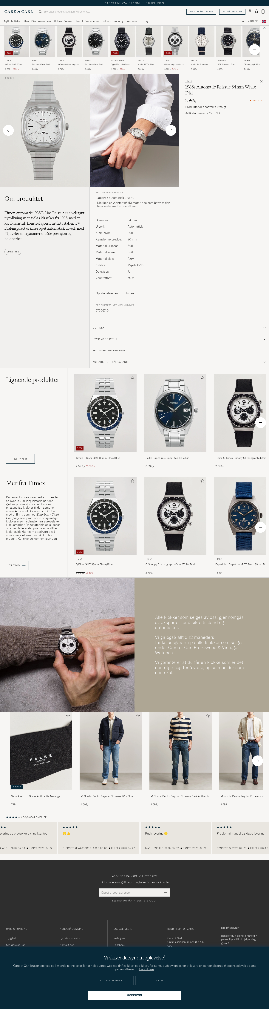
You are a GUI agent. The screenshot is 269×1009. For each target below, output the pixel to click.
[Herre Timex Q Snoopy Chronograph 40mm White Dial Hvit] (69, 41)
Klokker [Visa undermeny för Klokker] (57, 21)
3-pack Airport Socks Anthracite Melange (35, 796)
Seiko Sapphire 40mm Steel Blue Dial (168, 458)
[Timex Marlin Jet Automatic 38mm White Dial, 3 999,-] (202, 48)
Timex (8, 60)
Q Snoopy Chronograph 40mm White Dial (68, 64)
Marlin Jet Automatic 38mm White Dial (199, 64)
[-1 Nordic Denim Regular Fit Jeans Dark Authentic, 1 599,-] (181, 759)
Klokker (9, 78)
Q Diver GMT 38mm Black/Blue (13, 64)
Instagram (120, 938)
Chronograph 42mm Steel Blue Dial (255, 64)
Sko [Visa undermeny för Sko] (33, 21)
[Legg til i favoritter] (132, 378)
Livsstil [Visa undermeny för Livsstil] (79, 21)
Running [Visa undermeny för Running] (118, 21)
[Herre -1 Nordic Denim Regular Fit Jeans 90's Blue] (111, 751)
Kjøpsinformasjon (70, 938)
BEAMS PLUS (117, 60)
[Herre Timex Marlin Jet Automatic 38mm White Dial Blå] (201, 41)
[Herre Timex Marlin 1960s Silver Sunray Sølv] (148, 41)
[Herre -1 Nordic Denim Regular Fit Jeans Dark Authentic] (180, 751)
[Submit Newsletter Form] (165, 892)
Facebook (119, 945)
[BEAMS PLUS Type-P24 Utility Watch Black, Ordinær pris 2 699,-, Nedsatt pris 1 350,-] (122, 48)
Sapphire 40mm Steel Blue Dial (41, 64)
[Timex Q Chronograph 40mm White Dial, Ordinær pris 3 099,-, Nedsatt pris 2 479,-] (175, 48)
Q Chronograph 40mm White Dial (173, 64)
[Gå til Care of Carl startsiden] (18, 11)
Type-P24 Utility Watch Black (121, 64)
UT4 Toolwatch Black (226, 64)
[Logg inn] (250, 11)
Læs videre (146, 969)
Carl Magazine (250, 21)
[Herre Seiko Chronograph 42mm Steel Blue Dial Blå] (255, 41)
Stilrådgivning (232, 11)
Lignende (33, 380)
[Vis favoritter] (256, 11)
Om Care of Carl (16, 945)
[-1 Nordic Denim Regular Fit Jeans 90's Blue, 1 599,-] (111, 759)
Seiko (35, 60)
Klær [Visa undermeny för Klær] (26, 21)
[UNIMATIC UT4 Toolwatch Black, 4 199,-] (228, 48)
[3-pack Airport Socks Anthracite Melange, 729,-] (41, 759)
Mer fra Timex (25, 483)
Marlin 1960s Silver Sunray (146, 64)
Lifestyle (13, 251)
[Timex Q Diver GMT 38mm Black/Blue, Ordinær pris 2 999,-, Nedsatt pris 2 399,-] (16, 48)
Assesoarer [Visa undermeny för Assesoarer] (44, 21)
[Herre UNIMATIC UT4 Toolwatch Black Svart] (228, 41)
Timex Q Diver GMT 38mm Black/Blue (98, 458)
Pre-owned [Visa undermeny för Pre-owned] (132, 21)
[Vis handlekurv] (263, 11)
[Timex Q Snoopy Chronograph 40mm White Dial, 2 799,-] (69, 48)
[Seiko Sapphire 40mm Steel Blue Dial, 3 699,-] (43, 48)
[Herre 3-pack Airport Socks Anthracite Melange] (41, 751)
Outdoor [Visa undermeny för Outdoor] (106, 21)
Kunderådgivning (201, 11)
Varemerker (92, 21)
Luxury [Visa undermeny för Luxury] (144, 21)
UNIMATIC (222, 60)
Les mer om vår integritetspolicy (134, 901)
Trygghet (11, 938)
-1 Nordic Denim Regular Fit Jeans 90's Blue (107, 796)
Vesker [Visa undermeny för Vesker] (68, 21)
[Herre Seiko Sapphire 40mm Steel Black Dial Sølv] (95, 41)
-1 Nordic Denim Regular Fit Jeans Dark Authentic (180, 796)
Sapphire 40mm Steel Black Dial (94, 64)
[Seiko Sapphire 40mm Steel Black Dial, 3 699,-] (96, 48)
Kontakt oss (67, 945)
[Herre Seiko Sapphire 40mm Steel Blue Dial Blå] (42, 41)
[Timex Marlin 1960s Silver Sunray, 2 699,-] (149, 48)
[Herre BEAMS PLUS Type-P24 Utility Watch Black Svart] (122, 41)
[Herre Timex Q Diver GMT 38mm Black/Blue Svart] (16, 41)
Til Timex (17, 565)
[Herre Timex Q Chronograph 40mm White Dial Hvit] (175, 41)
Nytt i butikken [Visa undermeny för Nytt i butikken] (12, 21)
